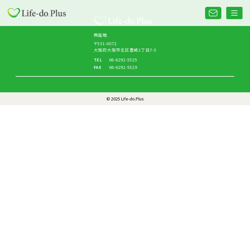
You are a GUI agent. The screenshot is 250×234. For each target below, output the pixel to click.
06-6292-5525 (123, 60)
